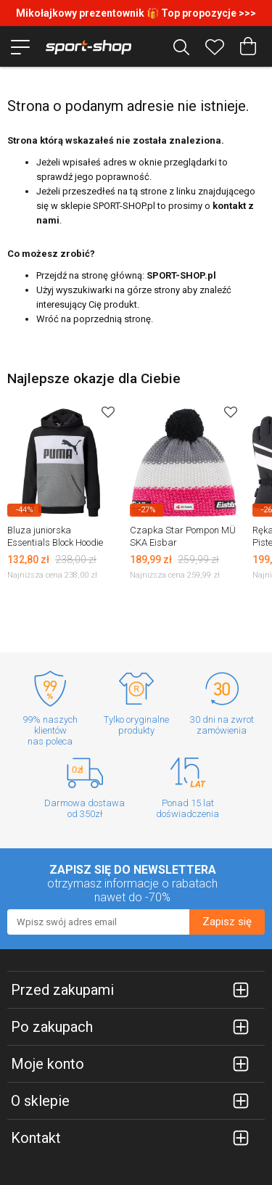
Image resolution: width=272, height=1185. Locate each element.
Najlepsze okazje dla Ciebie (94, 378)
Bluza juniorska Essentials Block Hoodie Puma (55, 542)
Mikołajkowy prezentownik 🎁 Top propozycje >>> (136, 13)
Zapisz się (227, 921)
